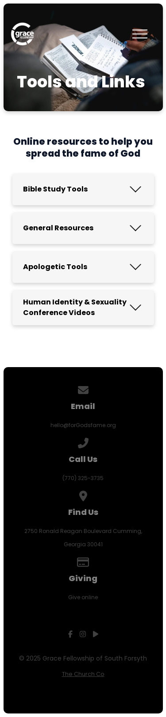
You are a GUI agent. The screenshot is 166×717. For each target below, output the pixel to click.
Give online (83, 597)
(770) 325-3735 (83, 478)
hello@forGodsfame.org (83, 425)
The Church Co (83, 674)
